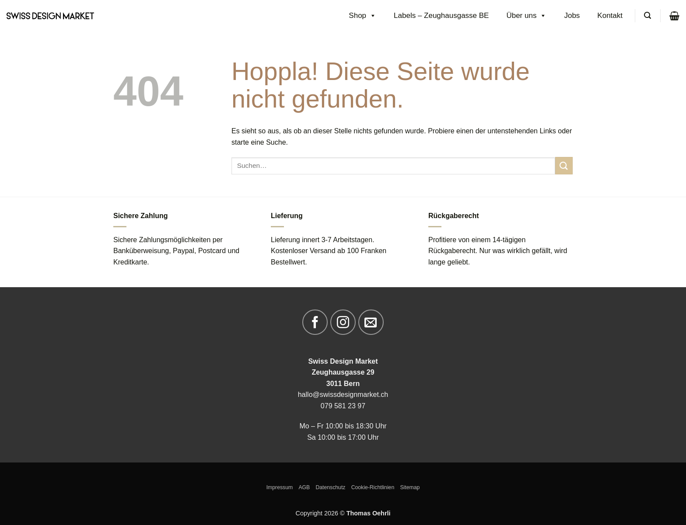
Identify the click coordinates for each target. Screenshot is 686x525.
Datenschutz (330, 487)
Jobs (572, 15)
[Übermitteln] (564, 165)
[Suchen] (647, 15)
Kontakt (610, 15)
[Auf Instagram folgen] (343, 322)
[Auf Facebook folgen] (315, 322)
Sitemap (410, 487)
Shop (362, 15)
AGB (304, 487)
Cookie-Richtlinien (373, 487)
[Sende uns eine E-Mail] (371, 322)
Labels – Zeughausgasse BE (441, 15)
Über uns (526, 15)
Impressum (279, 487)
